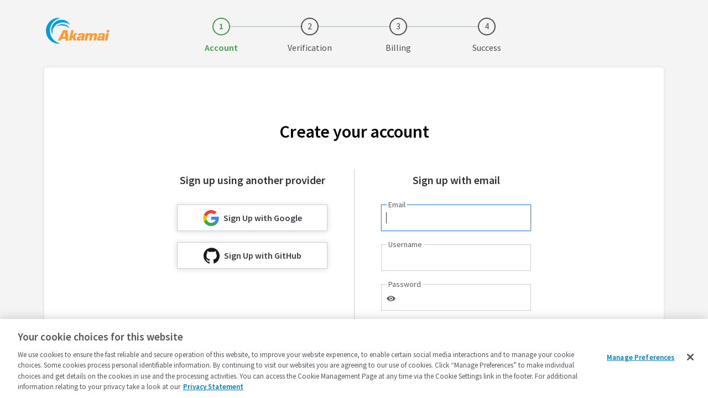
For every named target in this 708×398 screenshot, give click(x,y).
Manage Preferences (640, 357)
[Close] (690, 357)
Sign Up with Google (252, 218)
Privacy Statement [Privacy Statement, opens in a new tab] (213, 386)
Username (405, 244)
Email (396, 205)
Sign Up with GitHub (252, 256)
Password (404, 284)
